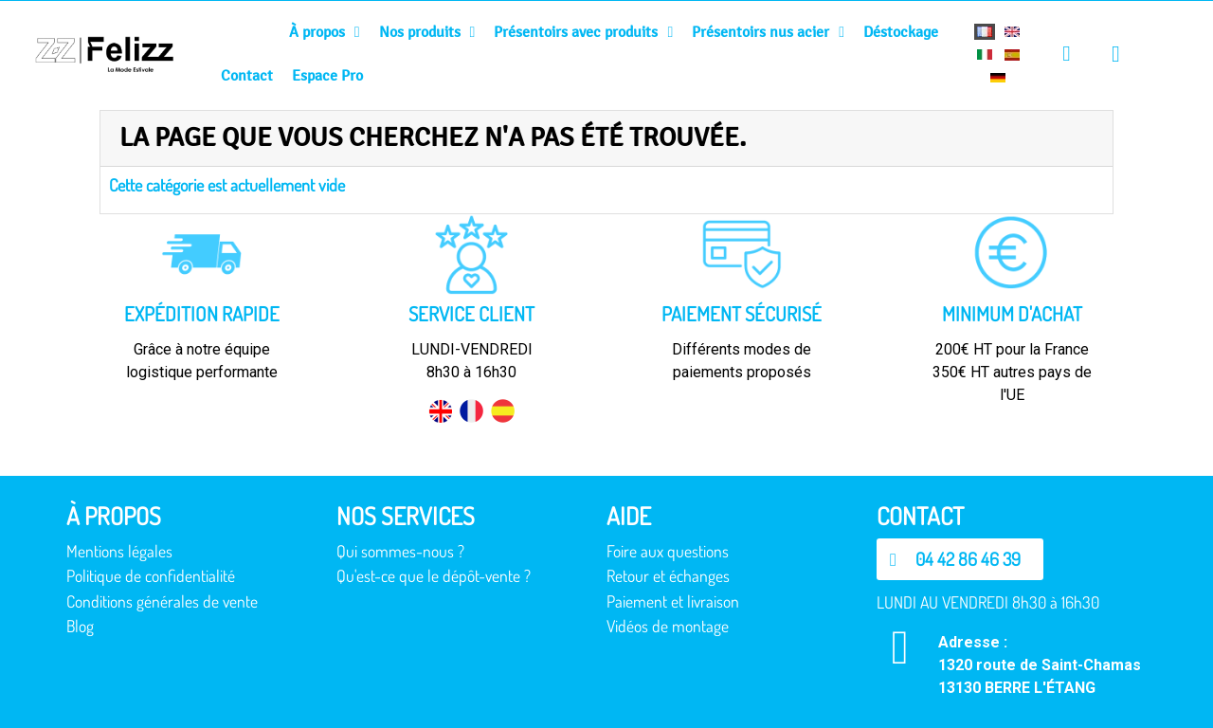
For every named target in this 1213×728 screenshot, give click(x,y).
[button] (960, 559)
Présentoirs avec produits (583, 32)
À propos (324, 32)
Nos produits (427, 32)
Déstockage (900, 32)
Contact (247, 75)
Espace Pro (327, 75)
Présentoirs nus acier (768, 32)
